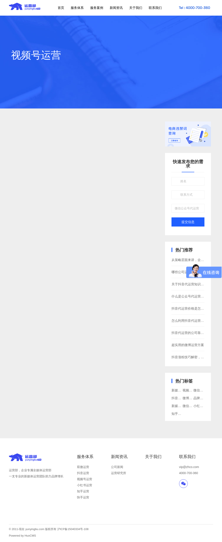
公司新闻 (117, 467)
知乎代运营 (179, 414)
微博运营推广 (192, 398)
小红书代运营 (203, 406)
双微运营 (83, 467)
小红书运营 (84, 485)
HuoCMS (30, 535)
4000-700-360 (188, 473)
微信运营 (199, 390)
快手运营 (83, 497)
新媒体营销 (179, 390)
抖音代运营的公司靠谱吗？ (191, 333)
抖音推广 (177, 398)
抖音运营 (83, 473)
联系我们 (155, 8)
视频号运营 (191, 390)
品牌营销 (199, 398)
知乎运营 (83, 491)
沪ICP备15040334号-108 (73, 529)
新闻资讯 (116, 8)
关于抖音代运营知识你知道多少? (195, 284)
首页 (61, 8)
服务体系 (77, 8)
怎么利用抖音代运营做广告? (191, 320)
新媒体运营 (179, 406)
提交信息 (187, 222)
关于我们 (135, 8)
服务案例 (96, 8)
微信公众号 (191, 406)
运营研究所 (118, 473)
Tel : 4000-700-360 (194, 7)
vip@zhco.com (189, 467)
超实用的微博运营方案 (187, 345)
